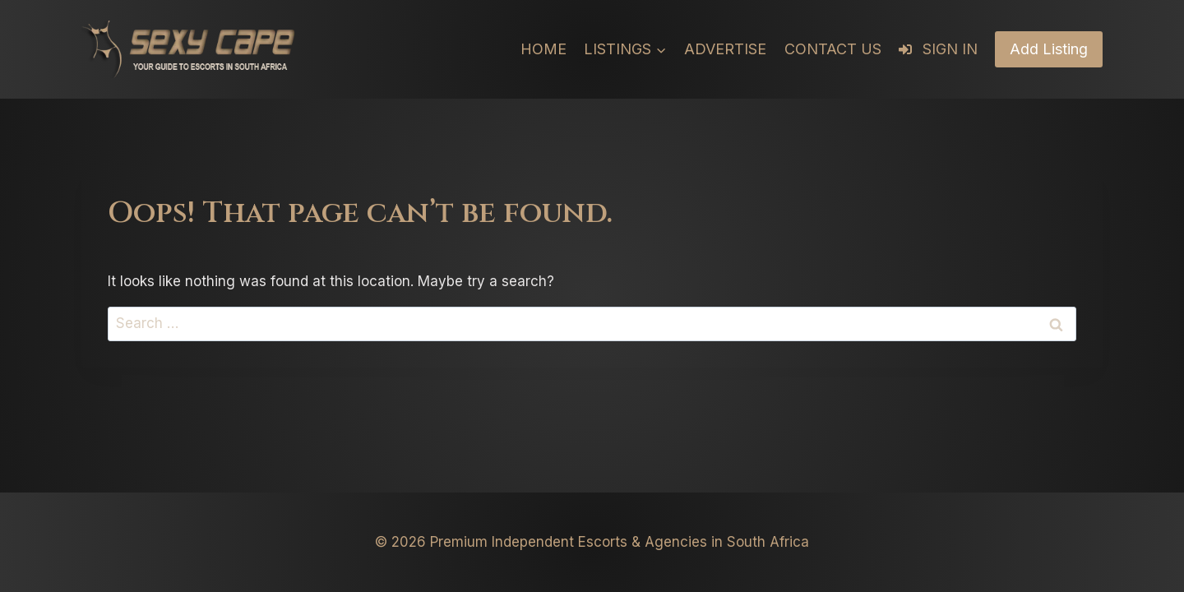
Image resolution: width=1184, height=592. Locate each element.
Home (543, 49)
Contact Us (832, 49)
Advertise (725, 49)
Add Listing (1049, 49)
